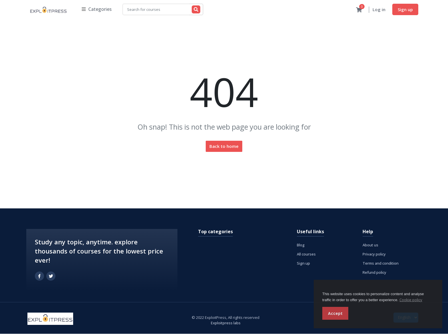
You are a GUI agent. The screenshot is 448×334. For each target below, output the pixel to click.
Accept (335, 313)
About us (370, 245)
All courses (306, 254)
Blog (301, 245)
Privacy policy (374, 254)
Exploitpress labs (226, 323)
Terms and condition (381, 263)
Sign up (405, 9)
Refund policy (374, 272)
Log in (379, 10)
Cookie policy (410, 299)
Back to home (224, 146)
